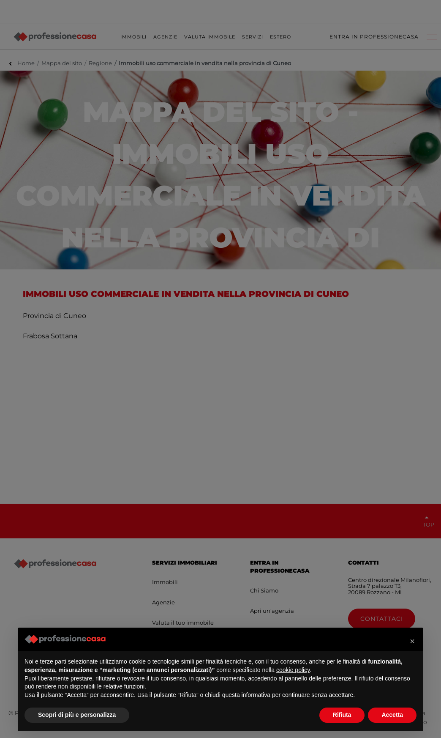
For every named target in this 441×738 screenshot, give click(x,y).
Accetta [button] (392, 714)
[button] (412, 641)
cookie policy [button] (293, 670)
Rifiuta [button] (342, 714)
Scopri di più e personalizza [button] (77, 714)
